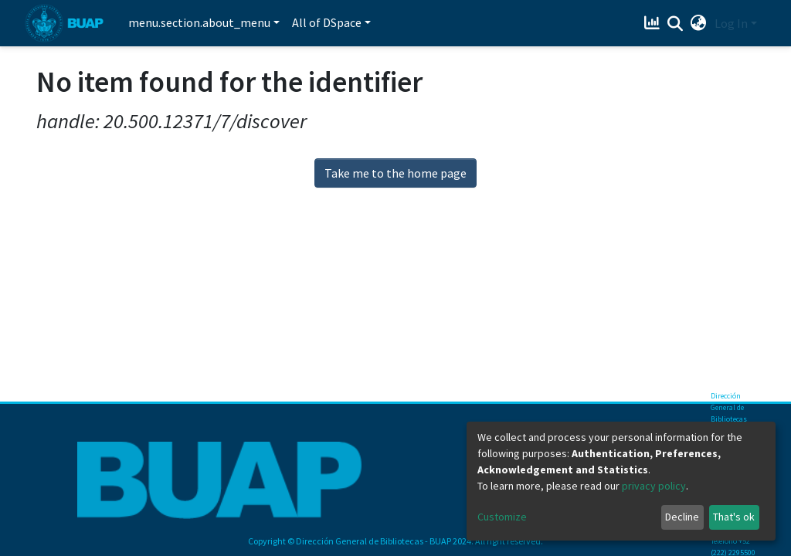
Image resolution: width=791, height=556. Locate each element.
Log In (731, 23)
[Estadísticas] (654, 23)
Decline (682, 517)
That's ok (734, 517)
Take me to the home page (395, 173)
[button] (698, 23)
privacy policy (654, 486)
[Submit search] (675, 24)
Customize (502, 517)
